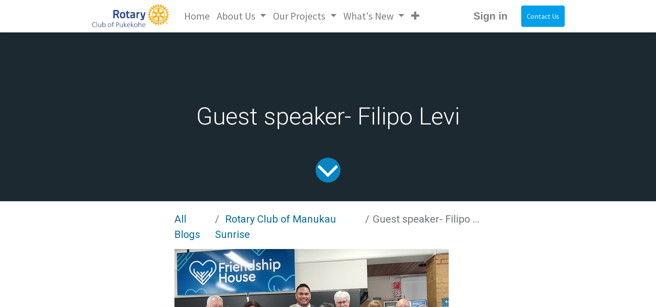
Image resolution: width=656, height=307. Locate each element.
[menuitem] (197, 16)
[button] (415, 16)
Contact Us (543, 16)
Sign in (490, 16)
